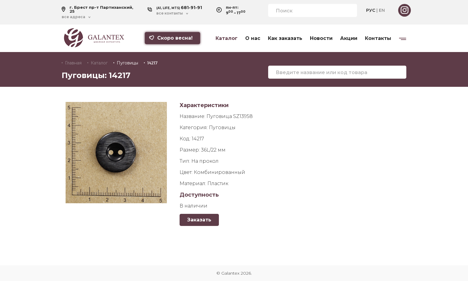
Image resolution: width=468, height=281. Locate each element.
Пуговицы (127, 63)
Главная (73, 63)
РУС (370, 10)
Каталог (227, 38)
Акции (348, 38)
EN (382, 10)
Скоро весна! (171, 38)
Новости (321, 38)
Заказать (199, 220)
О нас (252, 38)
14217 (152, 63)
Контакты (378, 38)
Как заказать (285, 38)
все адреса (73, 17)
